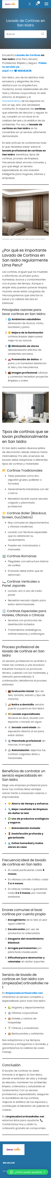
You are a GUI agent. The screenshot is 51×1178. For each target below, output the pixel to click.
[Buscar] (41, 33)
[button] (27, 1172)
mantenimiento (11, 101)
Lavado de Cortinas (28, 55)
